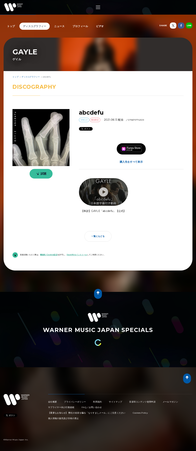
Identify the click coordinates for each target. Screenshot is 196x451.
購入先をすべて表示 (131, 161)
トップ (11, 26)
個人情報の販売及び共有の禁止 (63, 418)
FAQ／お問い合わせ (92, 407)
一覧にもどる (98, 236)
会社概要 (52, 401)
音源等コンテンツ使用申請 (142, 401)
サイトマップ (115, 401)
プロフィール (80, 26)
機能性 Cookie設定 (49, 255)
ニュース (59, 26)
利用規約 (97, 401)
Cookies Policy (140, 412)
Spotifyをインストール (77, 255)
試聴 (40, 174)
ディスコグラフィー (34, 26)
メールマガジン (170, 401)
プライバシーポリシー (75, 401)
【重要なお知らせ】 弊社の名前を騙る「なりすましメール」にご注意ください (86, 412)
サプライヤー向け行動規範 (61, 407)
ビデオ (100, 26)
